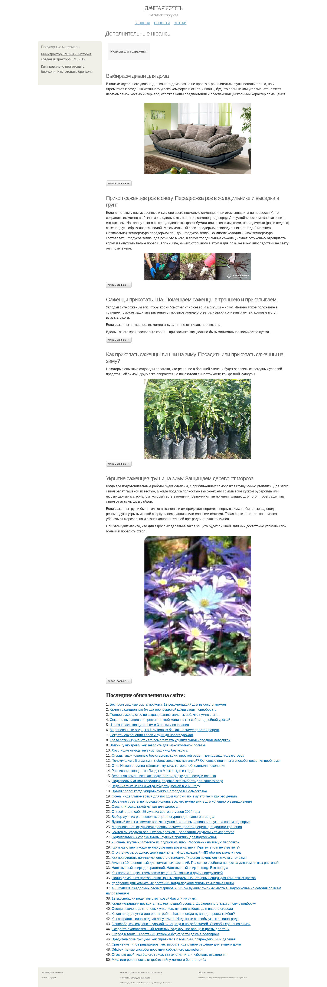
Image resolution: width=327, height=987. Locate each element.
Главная (142, 22)
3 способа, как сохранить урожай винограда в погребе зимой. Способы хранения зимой (181, 924)
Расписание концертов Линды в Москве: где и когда (152, 771)
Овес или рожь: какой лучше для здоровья (145, 806)
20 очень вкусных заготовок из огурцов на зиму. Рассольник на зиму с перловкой (175, 842)
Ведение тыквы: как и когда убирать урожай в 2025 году (156, 786)
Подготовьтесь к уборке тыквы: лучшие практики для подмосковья (164, 837)
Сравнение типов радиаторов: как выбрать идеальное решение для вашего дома (176, 944)
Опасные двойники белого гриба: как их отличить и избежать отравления (169, 954)
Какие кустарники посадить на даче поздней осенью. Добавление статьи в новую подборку (184, 903)
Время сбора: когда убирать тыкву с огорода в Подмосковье (159, 791)
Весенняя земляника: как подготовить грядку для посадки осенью (164, 776)
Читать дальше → (118, 183)
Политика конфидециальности (135, 978)
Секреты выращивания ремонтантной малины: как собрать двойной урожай (170, 720)
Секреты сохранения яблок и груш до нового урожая (151, 735)
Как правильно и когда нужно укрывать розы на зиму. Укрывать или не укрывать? (176, 847)
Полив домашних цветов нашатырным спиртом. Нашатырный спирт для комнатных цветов (184, 878)
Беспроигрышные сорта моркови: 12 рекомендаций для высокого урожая (168, 704)
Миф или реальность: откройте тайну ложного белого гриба (159, 959)
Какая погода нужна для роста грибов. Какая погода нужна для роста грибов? (173, 914)
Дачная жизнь (163, 8)
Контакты (124, 972)
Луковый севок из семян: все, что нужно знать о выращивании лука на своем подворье (181, 822)
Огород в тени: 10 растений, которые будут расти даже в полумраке (165, 934)
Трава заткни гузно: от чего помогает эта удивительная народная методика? (170, 740)
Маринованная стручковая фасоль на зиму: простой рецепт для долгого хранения (177, 827)
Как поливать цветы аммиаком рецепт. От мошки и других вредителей (167, 873)
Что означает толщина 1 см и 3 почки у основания (149, 725)
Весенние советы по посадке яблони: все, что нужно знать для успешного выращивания (182, 801)
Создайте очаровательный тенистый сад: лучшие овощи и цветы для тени (170, 929)
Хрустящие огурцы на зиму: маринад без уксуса (149, 750)
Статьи (180, 22)
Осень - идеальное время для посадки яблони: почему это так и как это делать (174, 796)
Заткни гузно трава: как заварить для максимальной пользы (157, 745)
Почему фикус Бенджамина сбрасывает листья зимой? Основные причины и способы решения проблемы (196, 760)
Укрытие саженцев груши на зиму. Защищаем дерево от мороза (180, 478)
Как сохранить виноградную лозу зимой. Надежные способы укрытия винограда (175, 919)
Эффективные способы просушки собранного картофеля (157, 949)
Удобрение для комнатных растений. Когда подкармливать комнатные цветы (173, 883)
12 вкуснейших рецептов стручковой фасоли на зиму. (154, 898)
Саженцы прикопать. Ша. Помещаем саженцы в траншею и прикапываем (191, 299)
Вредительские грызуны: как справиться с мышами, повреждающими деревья (174, 939)
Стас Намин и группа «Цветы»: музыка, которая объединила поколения (168, 765)
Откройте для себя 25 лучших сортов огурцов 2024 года (156, 811)
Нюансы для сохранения (128, 51)
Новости (162, 22)
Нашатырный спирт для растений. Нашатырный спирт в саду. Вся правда (170, 868)
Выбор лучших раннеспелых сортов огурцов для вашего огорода (163, 817)
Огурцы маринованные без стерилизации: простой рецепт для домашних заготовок (178, 755)
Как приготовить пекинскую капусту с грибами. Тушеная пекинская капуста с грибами (179, 857)
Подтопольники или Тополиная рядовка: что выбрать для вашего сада (167, 781)
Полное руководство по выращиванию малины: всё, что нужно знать (164, 714)
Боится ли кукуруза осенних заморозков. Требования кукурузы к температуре (173, 832)
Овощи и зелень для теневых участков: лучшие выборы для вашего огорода (172, 908)
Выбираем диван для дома (137, 76)
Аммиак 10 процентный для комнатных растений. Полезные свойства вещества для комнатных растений (195, 862)
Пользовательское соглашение (146, 972)
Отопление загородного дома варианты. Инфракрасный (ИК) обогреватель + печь (177, 852)
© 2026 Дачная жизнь (52, 972)
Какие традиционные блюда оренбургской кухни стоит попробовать (163, 709)
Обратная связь (206, 972)
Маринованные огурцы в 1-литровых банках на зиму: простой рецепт (164, 730)
